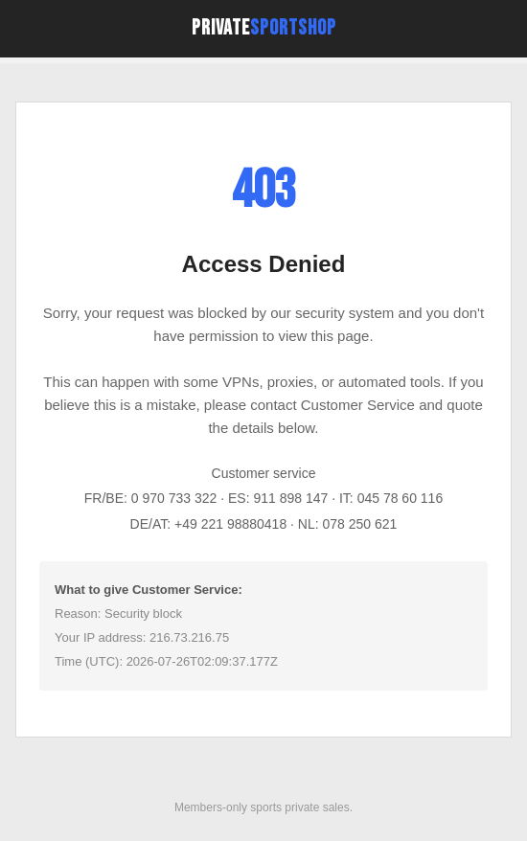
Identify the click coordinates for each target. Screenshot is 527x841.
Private (264, 28)
